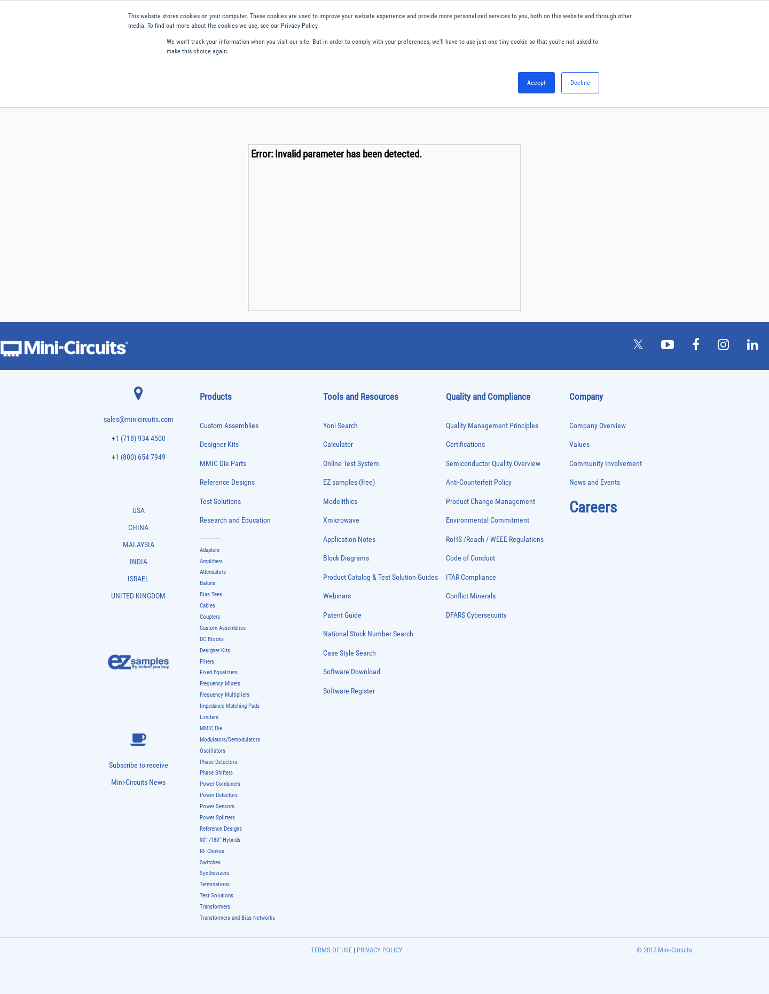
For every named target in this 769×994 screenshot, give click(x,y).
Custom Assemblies (229, 425)
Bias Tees (211, 594)
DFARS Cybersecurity (476, 615)
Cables (207, 605)
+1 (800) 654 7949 (139, 457)
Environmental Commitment (487, 520)
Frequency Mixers (220, 683)
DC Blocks (212, 639)
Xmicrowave (341, 520)
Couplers (210, 616)
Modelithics (340, 501)
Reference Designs (227, 482)
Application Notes (349, 539)
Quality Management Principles (492, 425)
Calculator (338, 444)
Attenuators (213, 572)
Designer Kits (219, 444)
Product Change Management (490, 501)
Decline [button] (580, 82)
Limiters (209, 717)
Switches (210, 862)
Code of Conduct (470, 558)
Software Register (349, 691)
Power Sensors (217, 806)
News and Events (594, 482)
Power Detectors (219, 795)
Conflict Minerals (471, 596)
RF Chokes (212, 851)
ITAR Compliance (471, 577)
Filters (207, 661)
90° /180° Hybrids (220, 840)
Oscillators (212, 750)
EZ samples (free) (349, 482)
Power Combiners (220, 783)
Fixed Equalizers (219, 672)
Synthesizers (214, 873)
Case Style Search (349, 653)
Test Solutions (220, 501)
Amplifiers (211, 561)
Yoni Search (340, 425)
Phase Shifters (216, 772)
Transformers (215, 906)
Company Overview (597, 425)
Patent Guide (342, 615)
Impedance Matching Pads (230, 706)
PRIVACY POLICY (379, 950)
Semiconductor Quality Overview (493, 463)
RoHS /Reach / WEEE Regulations (495, 539)
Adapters (209, 550)
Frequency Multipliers (224, 694)
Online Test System (351, 463)
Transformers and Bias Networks (237, 917)
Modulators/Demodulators (230, 739)
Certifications (465, 444)
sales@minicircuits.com (139, 419)
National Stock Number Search (368, 633)
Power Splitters (217, 817)
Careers (593, 507)
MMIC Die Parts (223, 463)
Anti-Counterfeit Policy (479, 482)
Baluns (207, 583)
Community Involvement (605, 463)
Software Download (351, 671)
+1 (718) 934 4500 (139, 438)
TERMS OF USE (331, 950)
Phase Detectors (218, 762)
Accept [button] (536, 82)
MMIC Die (211, 728)
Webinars (337, 596)
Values (579, 444)
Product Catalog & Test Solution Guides (380, 577)
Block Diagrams (346, 558)
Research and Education (235, 520)
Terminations (215, 884)
